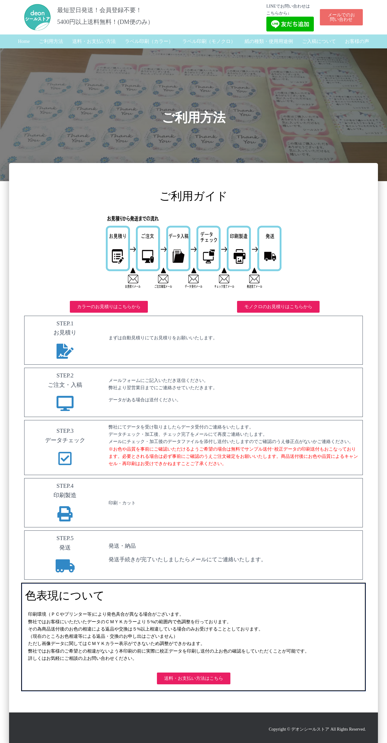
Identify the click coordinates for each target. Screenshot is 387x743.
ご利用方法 (51, 41)
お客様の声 (357, 41)
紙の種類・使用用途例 (269, 41)
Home (24, 41)
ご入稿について (319, 41)
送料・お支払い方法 (94, 41)
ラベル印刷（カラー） (149, 41)
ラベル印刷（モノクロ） (209, 41)
